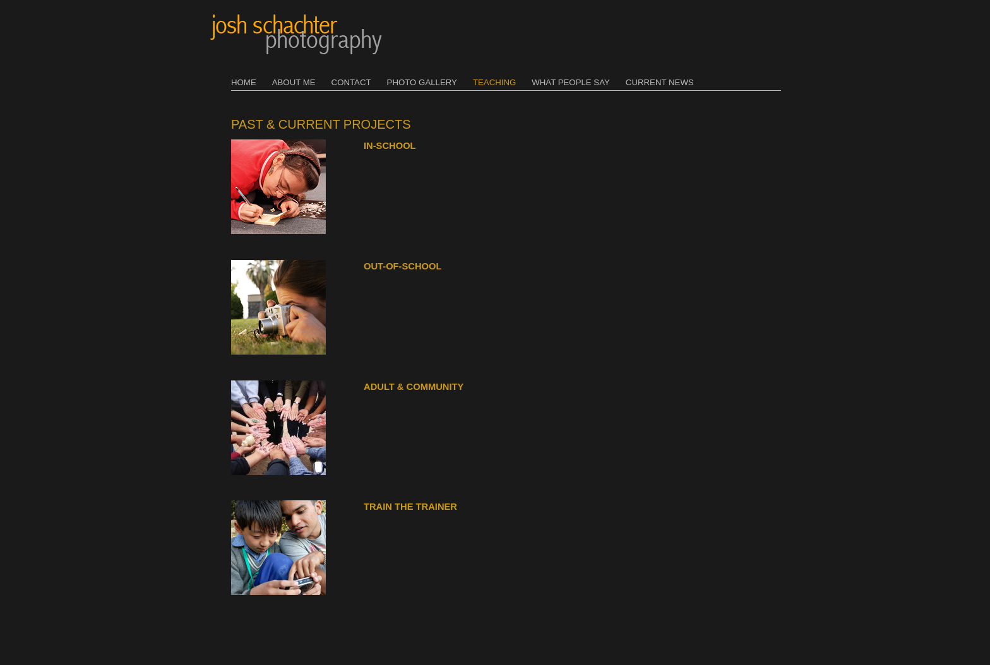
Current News (660, 82)
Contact (351, 82)
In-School (390, 146)
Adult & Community (413, 387)
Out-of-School (402, 266)
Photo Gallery (422, 82)
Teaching (494, 82)
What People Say (571, 82)
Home (243, 82)
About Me (294, 82)
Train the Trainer (410, 507)
